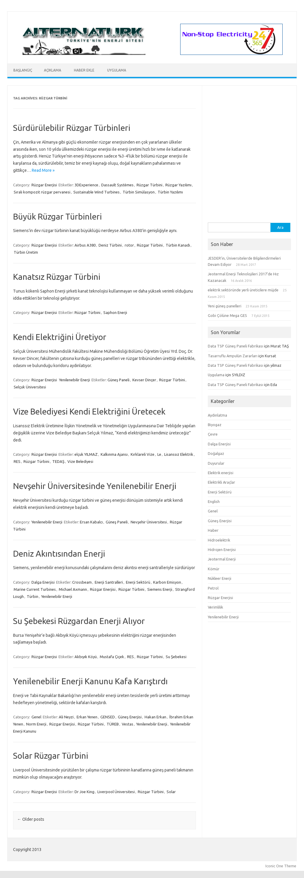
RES (17, 461)
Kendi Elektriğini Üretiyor (59, 337)
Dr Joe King (84, 792)
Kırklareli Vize (142, 454)
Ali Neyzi (66, 717)
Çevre (213, 434)
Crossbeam (82, 582)
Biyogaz (214, 425)
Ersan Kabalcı (91, 522)
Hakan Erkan (155, 717)
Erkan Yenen (87, 717)
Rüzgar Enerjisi (44, 185)
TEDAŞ (58, 461)
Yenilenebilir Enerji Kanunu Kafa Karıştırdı (90, 681)
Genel (36, 717)
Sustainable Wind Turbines (96, 192)
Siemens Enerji (159, 589)
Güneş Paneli (118, 380)
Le (159, 454)
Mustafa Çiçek (112, 657)
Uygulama (116, 70)
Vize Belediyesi (80, 461)
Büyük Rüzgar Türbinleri (57, 216)
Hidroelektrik (219, 540)
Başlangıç (22, 70)
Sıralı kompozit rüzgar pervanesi (42, 192)
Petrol (213, 588)
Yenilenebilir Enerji (74, 380)
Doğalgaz (216, 453)
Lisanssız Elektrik (178, 454)
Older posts (30, 819)
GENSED (107, 717)
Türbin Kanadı (178, 245)
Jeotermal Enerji (222, 559)
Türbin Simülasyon (139, 192)
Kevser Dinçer (144, 380)
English (214, 501)
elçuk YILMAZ (86, 454)
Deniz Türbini (110, 245)
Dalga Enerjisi (43, 582)
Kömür (213, 569)
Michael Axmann (73, 589)
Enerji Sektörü (138, 582)
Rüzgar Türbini (149, 185)
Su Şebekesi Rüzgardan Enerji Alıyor (79, 620)
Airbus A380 (85, 245)
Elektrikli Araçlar (221, 482)
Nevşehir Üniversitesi (149, 522)
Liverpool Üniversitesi (116, 792)
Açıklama (52, 70)
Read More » (43, 170)
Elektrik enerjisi (220, 473)
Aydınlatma (217, 415)
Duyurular (216, 463)
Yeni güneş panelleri (224, 306)
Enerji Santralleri (109, 582)
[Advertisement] (249, 185)
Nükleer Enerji (219, 578)
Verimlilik (215, 607)
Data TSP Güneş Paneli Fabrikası (235, 346)
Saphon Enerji (115, 312)
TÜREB (113, 724)
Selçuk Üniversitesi (30, 387)
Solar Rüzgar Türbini (50, 755)
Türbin (32, 596)
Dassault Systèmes (117, 185)
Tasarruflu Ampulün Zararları (232, 356)
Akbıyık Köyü (86, 657)
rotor (129, 245)
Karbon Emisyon (167, 582)
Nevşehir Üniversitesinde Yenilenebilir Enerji (94, 485)
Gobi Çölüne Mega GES (227, 315)
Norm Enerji (36, 724)
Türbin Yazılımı (170, 192)
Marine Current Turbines (35, 589)
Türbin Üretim (26, 252)
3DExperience (86, 185)
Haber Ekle (84, 70)
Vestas (127, 724)
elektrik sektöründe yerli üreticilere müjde (243, 290)
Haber (213, 530)
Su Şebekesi (176, 657)
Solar (171, 792)
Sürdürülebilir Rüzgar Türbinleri (71, 127)
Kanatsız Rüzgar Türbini (56, 276)
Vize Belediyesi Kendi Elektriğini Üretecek (89, 411)
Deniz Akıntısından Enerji (59, 553)
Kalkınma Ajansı (114, 454)
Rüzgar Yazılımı (178, 185)
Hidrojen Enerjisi (222, 549)
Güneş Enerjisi (130, 717)
